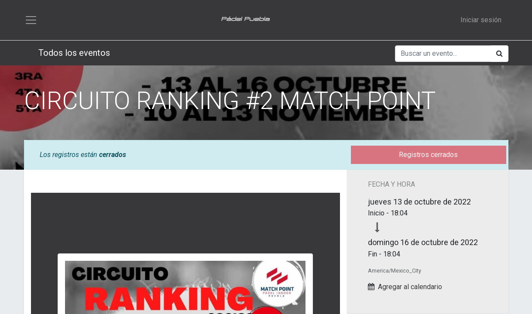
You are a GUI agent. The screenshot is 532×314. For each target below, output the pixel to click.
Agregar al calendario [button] (410, 287)
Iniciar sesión (480, 20)
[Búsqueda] (499, 53)
